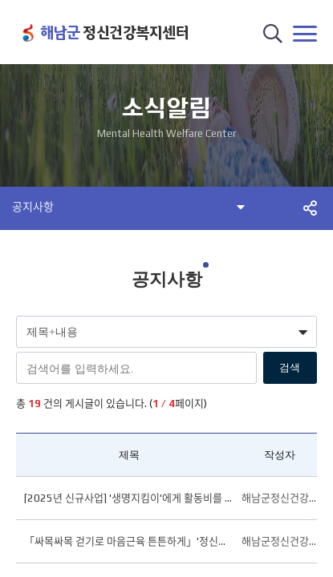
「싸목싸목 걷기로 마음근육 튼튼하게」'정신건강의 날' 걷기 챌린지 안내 (129, 541)
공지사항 (33, 206)
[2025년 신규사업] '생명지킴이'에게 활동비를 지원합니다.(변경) (129, 498)
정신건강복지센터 (114, 32)
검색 (289, 367)
